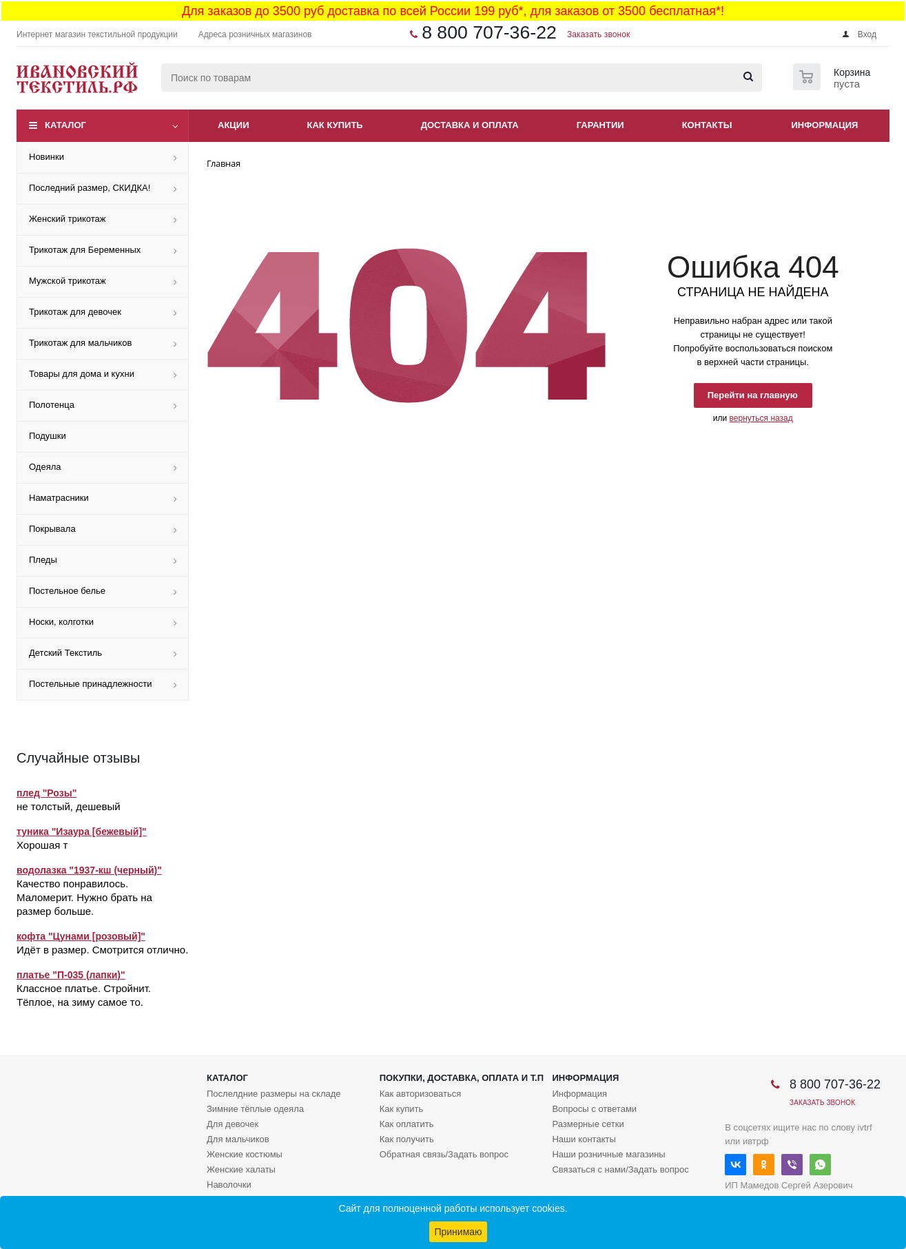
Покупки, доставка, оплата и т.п (462, 1078)
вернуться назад (761, 418)
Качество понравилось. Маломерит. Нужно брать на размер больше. (84, 897)
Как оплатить (407, 1124)
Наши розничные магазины (608, 1154)
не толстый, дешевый (69, 806)
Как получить (407, 1139)
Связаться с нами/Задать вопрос (620, 1169)
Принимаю (458, 1231)
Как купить (335, 125)
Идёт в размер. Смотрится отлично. (102, 950)
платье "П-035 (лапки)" (71, 974)
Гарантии (600, 125)
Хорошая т (42, 845)
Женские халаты (241, 1169)
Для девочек (232, 1124)
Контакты (707, 125)
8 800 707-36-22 (489, 32)
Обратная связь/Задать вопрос (444, 1154)
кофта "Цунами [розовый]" (81, 936)
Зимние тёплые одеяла (255, 1109)
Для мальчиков (238, 1139)
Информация (825, 125)
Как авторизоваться (421, 1093)
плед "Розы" (46, 792)
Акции (233, 125)
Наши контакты (583, 1139)
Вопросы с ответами (594, 1109)
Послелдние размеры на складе (274, 1093)
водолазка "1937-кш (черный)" (89, 870)
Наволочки (229, 1184)
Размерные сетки (588, 1124)
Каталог (65, 125)
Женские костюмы (244, 1154)
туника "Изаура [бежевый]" (82, 831)
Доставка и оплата (470, 125)
